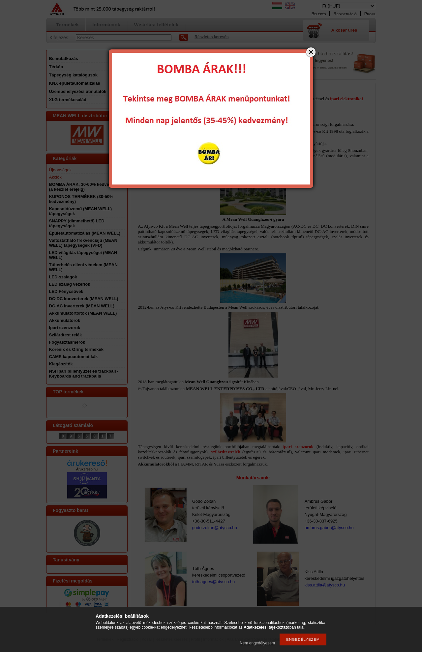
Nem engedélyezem (257, 643)
